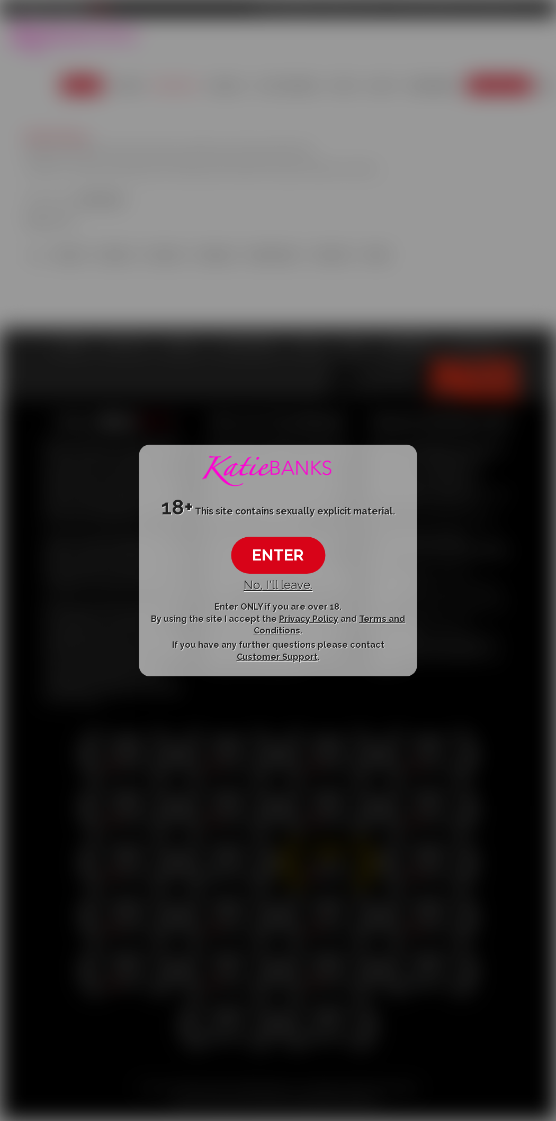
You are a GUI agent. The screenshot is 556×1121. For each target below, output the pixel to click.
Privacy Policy (308, 618)
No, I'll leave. (278, 585)
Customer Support (277, 657)
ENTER (278, 555)
